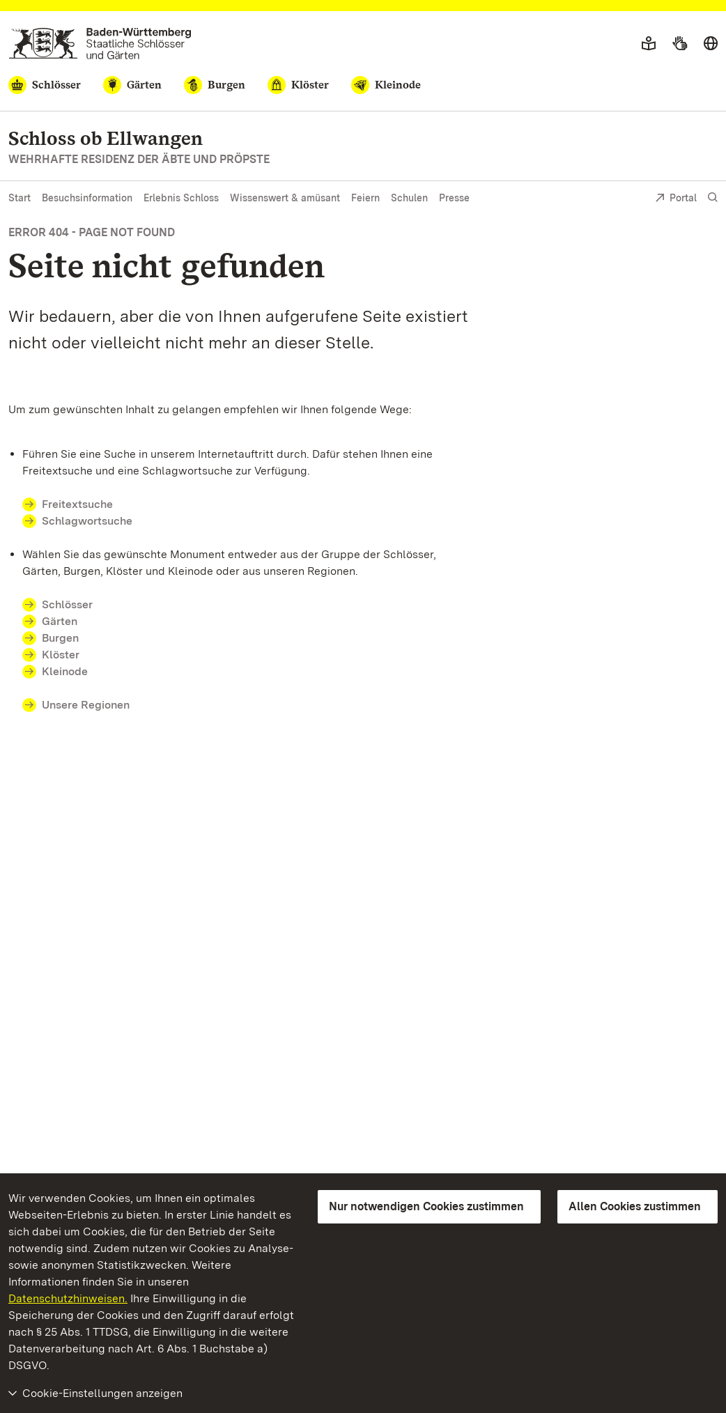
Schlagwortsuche (87, 520)
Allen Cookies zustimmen (635, 1206)
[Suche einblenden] (713, 197)
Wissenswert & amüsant (285, 197)
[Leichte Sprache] (648, 44)
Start (19, 197)
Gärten (59, 621)
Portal (676, 199)
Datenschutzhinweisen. (68, 1298)
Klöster (60, 654)
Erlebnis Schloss (181, 197)
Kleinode (65, 671)
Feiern (365, 197)
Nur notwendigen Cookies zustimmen (426, 1206)
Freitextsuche (77, 504)
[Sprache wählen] (710, 44)
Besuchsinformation (87, 197)
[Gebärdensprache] (680, 44)
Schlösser (67, 604)
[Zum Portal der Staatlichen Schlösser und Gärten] (100, 43)
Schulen (409, 197)
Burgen (60, 637)
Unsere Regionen (86, 704)
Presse (454, 197)
